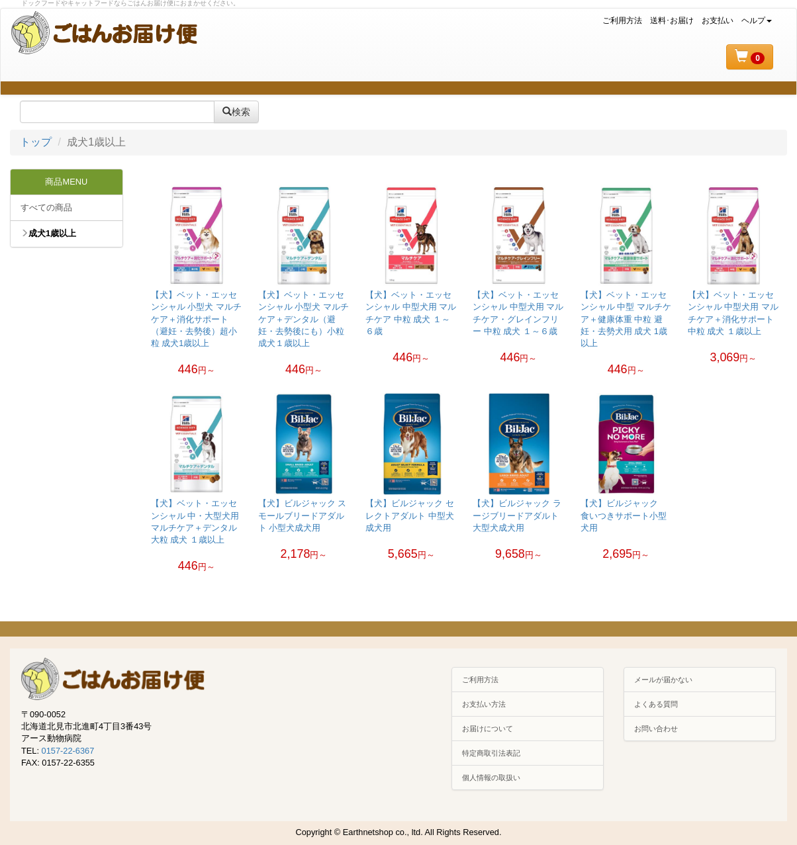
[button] (749, 56)
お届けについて (487, 729)
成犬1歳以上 (48, 233)
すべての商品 (46, 207)
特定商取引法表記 (491, 753)
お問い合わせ (656, 729)
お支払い (717, 20)
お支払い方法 (484, 704)
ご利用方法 (622, 20)
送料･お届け (672, 20)
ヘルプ (756, 20)
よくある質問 (656, 704)
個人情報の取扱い (491, 777)
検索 (236, 112)
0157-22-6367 (68, 751)
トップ (36, 142)
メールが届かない (663, 680)
